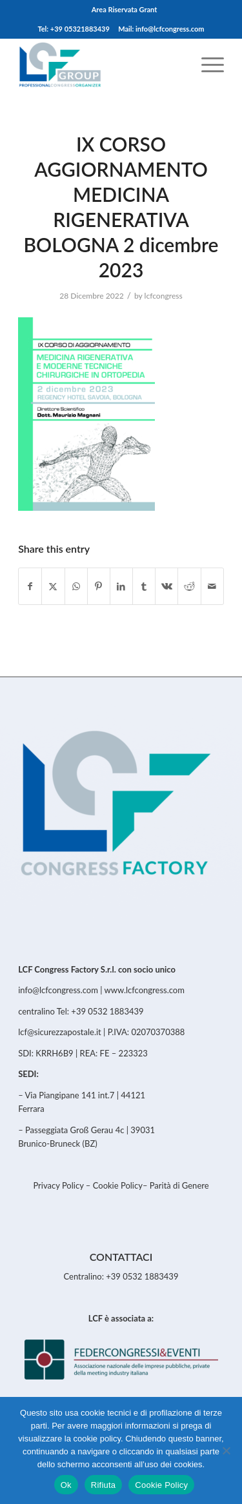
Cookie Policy (118, 1185)
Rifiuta (103, 1485)
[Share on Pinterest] (99, 586)
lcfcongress (164, 296)
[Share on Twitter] (53, 586)
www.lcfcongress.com (145, 990)
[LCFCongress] (100, 64)
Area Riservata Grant (124, 9)
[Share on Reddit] (189, 586)
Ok (66, 1485)
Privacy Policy (59, 1185)
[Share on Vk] (166, 586)
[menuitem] (124, 9)
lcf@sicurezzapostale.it (59, 1032)
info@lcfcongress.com (58, 990)
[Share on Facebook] (30, 586)
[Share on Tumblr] (144, 586)
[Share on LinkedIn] (121, 586)
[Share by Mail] (212, 586)
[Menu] (206, 64)
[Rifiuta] (225, 1450)
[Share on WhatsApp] (76, 586)
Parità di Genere (179, 1185)
